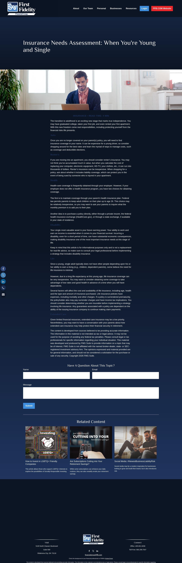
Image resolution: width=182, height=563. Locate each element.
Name (26, 369)
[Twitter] (3, 275)
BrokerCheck (109, 558)
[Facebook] (3, 268)
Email (94, 369)
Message (27, 385)
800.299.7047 (141, 550)
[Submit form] (29, 406)
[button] (76, 8)
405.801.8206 (140, 546)
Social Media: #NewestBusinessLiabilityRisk (134, 461)
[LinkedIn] (3, 281)
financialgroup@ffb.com (93, 555)
